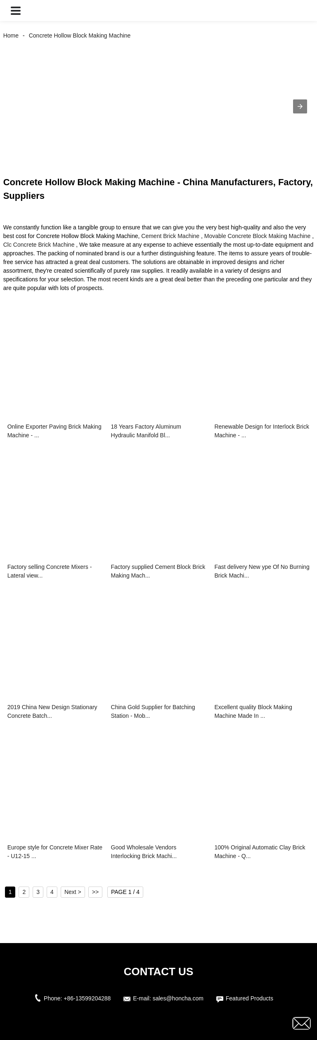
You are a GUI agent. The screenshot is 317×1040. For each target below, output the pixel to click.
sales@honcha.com (178, 998)
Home (11, 35)
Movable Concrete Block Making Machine (257, 236)
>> (95, 892)
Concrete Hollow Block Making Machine (80, 35)
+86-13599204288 (87, 998)
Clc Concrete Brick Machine (39, 244)
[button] (15, 10)
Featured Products (249, 998)
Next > (72, 892)
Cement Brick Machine (170, 236)
